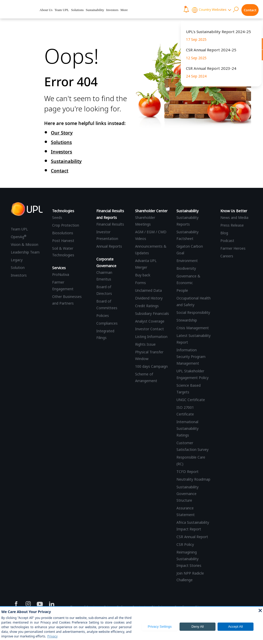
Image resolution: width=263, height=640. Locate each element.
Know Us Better (233, 210)
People (182, 290)
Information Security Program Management (190, 356)
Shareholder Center (151, 210)
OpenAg (18, 236)
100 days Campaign (151, 366)
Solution (18, 267)
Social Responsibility (193, 312)
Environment (187, 260)
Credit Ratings (147, 305)
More (124, 10)
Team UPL (61, 10)
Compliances (107, 323)
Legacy (17, 259)
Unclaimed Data (148, 290)
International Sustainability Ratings (187, 428)
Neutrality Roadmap (193, 479)
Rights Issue (145, 344)
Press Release (232, 225)
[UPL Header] (18, 9)
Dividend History (149, 298)
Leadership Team (25, 252)
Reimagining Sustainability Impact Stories (188, 559)
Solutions (77, 10)
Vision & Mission (24, 244)
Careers (226, 256)
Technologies (63, 210)
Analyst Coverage (149, 321)
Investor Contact (149, 328)
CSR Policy (185, 544)
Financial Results (110, 224)
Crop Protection (65, 225)
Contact (250, 10)
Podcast (227, 240)
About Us (46, 10)
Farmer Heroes (233, 248)
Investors (112, 10)
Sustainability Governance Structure (187, 493)
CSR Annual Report (192, 536)
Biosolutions (62, 232)
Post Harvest (63, 240)
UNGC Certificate (190, 399)
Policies (102, 315)
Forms (140, 282)
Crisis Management (192, 327)
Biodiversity (186, 268)
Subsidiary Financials (152, 313)
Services (59, 267)
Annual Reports (109, 246)
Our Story (62, 133)
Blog (224, 232)
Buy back (142, 275)
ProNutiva (60, 274)
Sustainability (95, 10)
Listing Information (151, 336)
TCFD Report (187, 471)
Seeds (57, 217)
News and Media (234, 217)
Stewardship (186, 320)
